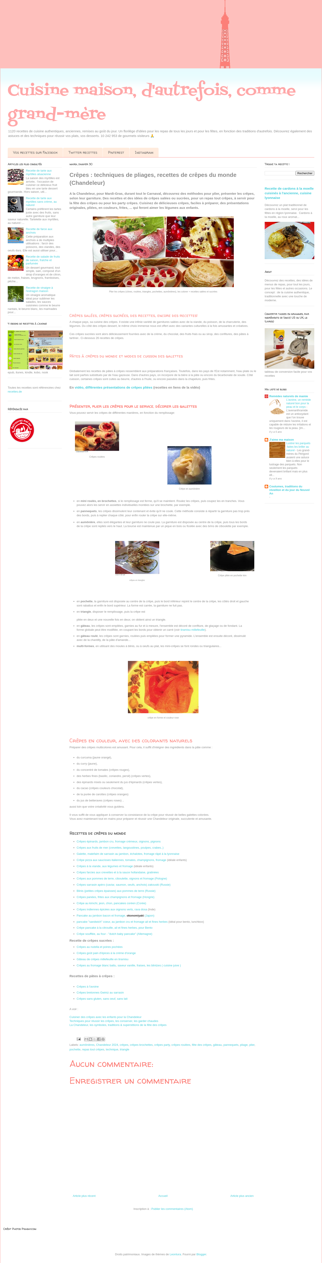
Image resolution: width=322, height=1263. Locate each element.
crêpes (124, 1044)
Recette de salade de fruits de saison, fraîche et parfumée (43, 260)
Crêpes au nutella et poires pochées (100, 947)
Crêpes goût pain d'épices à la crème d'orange (106, 953)
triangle (124, 1049)
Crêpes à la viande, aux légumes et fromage (105, 866)
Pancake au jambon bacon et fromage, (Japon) (116, 915)
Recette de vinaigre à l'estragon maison (39, 289)
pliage (244, 1044)
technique (112, 1049)
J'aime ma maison (281, 439)
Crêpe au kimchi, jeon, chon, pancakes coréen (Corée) (111, 903)
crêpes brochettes (141, 1044)
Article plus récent (84, 1196)
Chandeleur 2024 (107, 1044)
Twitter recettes (82, 152)
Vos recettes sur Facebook (35, 152)
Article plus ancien (242, 1196)
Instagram (144, 152)
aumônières (87, 1044)
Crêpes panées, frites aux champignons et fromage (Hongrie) (116, 897)
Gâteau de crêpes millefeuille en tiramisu (103, 959)
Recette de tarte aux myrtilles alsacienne (39, 172)
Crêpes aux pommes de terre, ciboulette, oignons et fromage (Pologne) (122, 878)
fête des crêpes (202, 1044)
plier (252, 1044)
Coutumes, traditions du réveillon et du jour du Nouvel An (289, 490)
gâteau (217, 1044)
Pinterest (116, 152)
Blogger (201, 1254)
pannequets (230, 1044)
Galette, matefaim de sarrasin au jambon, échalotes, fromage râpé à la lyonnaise (128, 853)
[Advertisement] (132, 37)
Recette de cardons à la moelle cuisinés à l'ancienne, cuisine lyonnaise (289, 193)
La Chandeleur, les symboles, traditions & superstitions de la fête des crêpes (118, 1025)
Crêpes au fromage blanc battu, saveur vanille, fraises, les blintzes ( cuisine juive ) (129, 965)
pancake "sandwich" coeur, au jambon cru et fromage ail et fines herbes (122, 921)
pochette (74, 1049)
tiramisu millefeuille (193, 629)
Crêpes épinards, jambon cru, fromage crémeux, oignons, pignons (119, 841)
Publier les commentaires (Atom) (172, 1209)
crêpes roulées (180, 1044)
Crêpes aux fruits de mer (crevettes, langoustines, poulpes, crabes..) (120, 847)
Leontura (175, 1254)
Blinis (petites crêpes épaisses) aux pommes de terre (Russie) (116, 891)
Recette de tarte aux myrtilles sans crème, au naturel (41, 201)
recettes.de (15, 391)
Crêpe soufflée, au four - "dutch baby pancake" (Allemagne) (114, 934)
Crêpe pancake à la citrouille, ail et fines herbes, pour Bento (115, 927)
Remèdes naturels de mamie (288, 396)
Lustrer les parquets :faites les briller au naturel (298, 447)
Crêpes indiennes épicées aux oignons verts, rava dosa (112, 909)
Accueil (163, 1196)
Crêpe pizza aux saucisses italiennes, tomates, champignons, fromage (121, 860)
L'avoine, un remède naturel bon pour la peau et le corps (298, 403)
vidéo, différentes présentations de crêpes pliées (113, 387)
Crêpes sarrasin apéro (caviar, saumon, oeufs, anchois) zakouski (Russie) (124, 884)
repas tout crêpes (93, 1049)
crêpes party (162, 1044)
